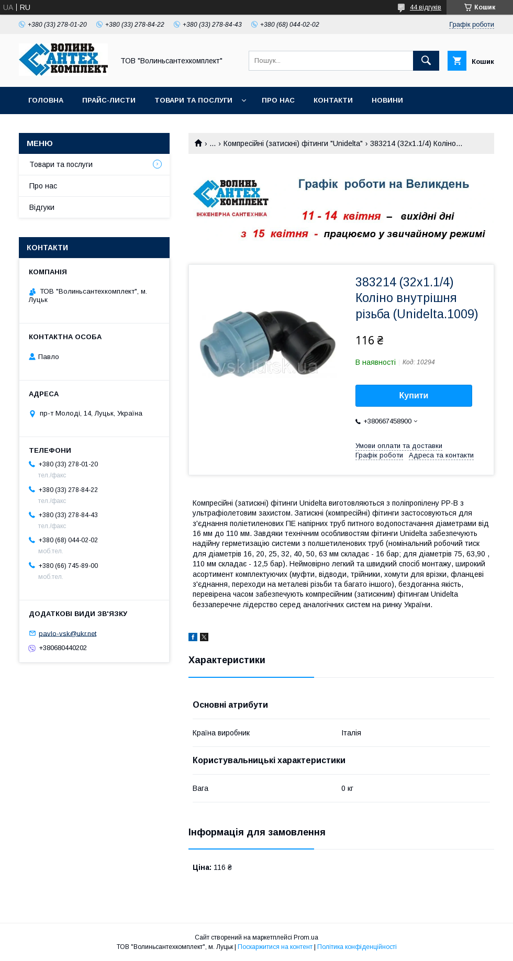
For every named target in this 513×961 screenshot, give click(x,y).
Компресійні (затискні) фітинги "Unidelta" (293, 143)
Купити (414, 395)
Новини (387, 100)
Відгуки (41, 207)
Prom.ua (306, 937)
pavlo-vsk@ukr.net (67, 633)
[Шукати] (426, 61)
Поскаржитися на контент (275, 947)
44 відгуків (425, 7)
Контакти (333, 100)
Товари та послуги (193, 100)
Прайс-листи (109, 100)
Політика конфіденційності (357, 947)
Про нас (278, 100)
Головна (45, 100)
